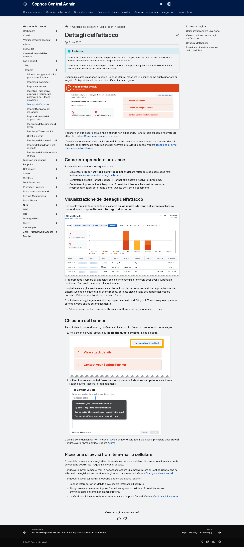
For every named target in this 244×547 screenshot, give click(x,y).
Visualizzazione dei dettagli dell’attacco (100, 175)
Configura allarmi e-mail (159, 473)
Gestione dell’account (58, 12)
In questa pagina (196, 26)
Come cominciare (32, 12)
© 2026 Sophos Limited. (34, 542)
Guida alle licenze (84, 12)
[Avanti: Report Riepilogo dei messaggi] (201, 532)
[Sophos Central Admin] (25, 4)
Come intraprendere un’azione (101, 136)
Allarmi (111, 442)
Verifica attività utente (165, 496)
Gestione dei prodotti (146, 12)
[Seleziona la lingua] (169, 4)
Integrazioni (168, 12)
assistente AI (185, 12)
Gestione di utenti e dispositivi (114, 12)
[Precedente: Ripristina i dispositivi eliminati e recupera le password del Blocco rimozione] (65, 532)
